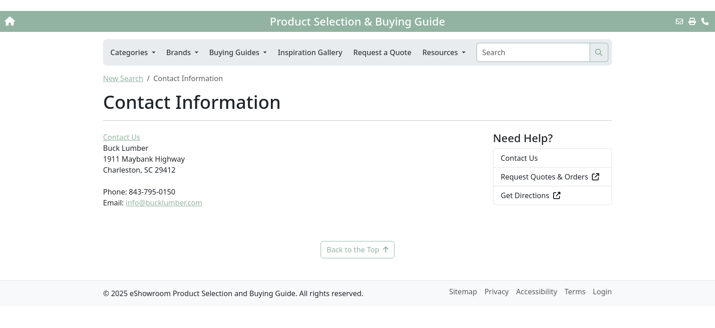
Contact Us (121, 137)
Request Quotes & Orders (550, 177)
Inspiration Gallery (310, 52)
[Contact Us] (705, 21)
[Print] (692, 21)
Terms (575, 291)
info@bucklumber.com (164, 203)
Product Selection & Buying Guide (357, 21)
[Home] (74, 21)
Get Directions (530, 195)
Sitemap (463, 291)
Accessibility (536, 291)
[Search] (533, 52)
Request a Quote (382, 52)
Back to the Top (357, 250)
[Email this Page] (679, 21)
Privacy (496, 291)
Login (602, 291)
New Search (123, 78)
